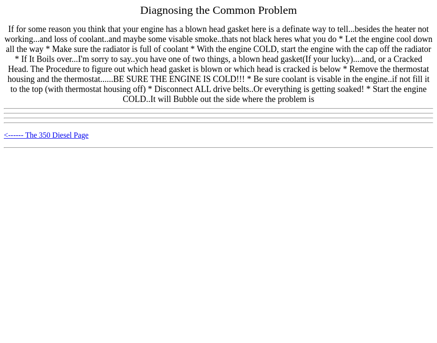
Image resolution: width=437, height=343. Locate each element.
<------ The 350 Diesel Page (46, 135)
